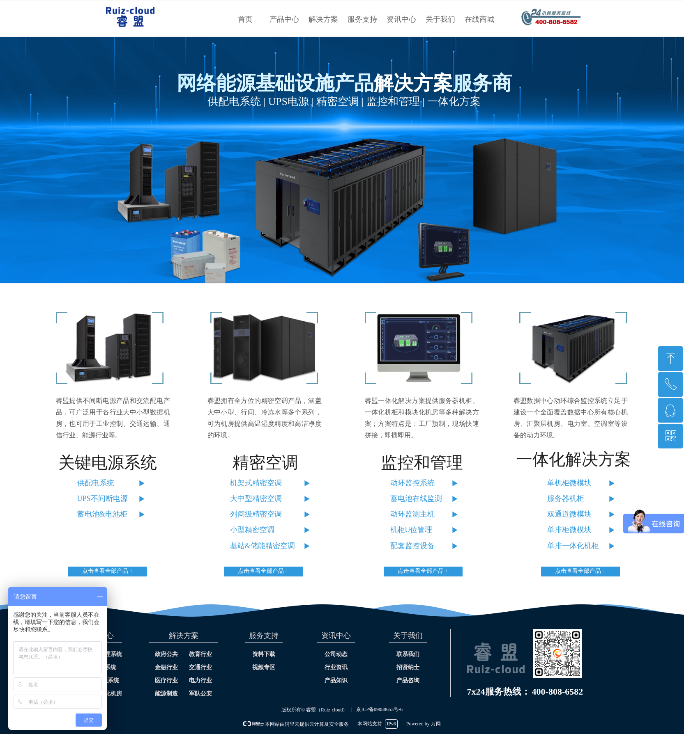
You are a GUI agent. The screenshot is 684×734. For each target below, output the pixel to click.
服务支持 (362, 19)
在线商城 (479, 19)
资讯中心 (401, 19)
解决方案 (323, 19)
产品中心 (284, 19)
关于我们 (440, 19)
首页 (245, 19)
